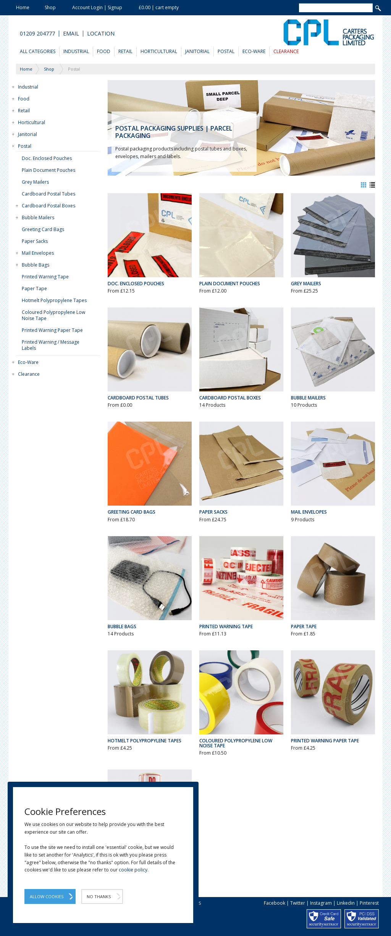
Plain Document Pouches (48, 170)
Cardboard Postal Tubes (48, 194)
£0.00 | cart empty (159, 7)
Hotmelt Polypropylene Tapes (54, 300)
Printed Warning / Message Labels (50, 345)
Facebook (274, 903)
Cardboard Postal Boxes (48, 205)
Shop (50, 7)
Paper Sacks (35, 241)
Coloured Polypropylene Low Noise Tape (53, 315)
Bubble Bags (35, 265)
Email (71, 34)
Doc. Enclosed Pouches (47, 158)
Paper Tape (34, 288)
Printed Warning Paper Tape (52, 330)
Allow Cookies (46, 896)
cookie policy (133, 869)
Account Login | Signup (97, 7)
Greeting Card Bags (43, 229)
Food (103, 51)
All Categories (37, 51)
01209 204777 (37, 34)
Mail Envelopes (38, 253)
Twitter (297, 903)
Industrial (76, 51)
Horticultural (159, 51)
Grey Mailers (35, 182)
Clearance (286, 51)
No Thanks (99, 896)
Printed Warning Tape (45, 276)
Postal (226, 51)
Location (101, 34)
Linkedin (346, 903)
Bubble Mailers (38, 217)
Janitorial (197, 51)
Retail (125, 51)
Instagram (321, 903)
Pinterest (369, 903)
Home (22, 7)
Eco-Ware (253, 51)
